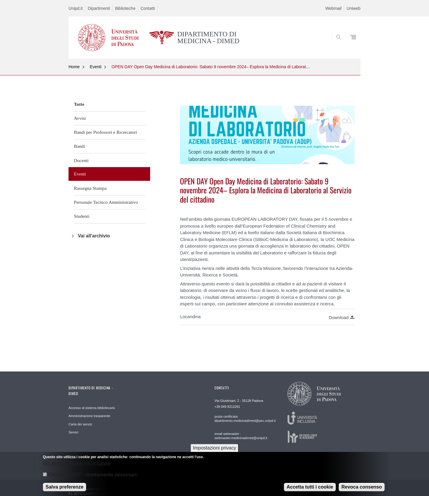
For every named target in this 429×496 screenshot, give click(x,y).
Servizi (73, 432)
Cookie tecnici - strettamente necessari (92, 477)
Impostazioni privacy (214, 450)
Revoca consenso (361, 489)
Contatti (148, 8)
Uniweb (353, 8)
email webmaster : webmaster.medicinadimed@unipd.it (240, 436)
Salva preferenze (64, 489)
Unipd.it (76, 8)
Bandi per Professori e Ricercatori (105, 132)
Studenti (81, 216)
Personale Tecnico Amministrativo (106, 202)
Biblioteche (125, 8)
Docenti (81, 160)
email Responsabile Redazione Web (240, 453)
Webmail (333, 8)
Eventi (95, 66)
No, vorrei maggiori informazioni (76, 466)
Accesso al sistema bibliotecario (92, 408)
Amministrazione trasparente (89, 416)
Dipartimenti (99, 8)
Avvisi (80, 118)
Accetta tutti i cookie (310, 489)
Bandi (79, 146)
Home (74, 66)
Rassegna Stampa (90, 188)
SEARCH (350, 44)
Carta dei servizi (80, 424)
